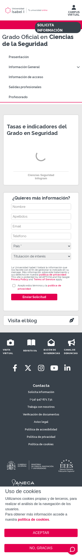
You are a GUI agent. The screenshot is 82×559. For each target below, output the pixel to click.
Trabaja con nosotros (41, 406)
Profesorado (18, 97)
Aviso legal (41, 421)
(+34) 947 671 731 (41, 399)
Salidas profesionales (25, 87)
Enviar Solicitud (34, 297)
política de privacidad (52, 274)
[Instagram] (41, 368)
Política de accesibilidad (41, 429)
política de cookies (33, 519)
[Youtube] (54, 368)
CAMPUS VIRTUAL (74, 11)
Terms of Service (44, 279)
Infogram (41, 178)
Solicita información (41, 392)
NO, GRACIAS (41, 548)
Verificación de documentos (41, 414)
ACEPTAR (41, 533)
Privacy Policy (19, 279)
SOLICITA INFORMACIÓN (50, 27)
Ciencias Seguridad (41, 175)
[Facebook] (15, 368)
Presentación (19, 57)
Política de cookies (41, 444)
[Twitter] (27, 368)
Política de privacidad (41, 436)
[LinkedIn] (67, 368)
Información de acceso (26, 77)
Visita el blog (22, 320)
